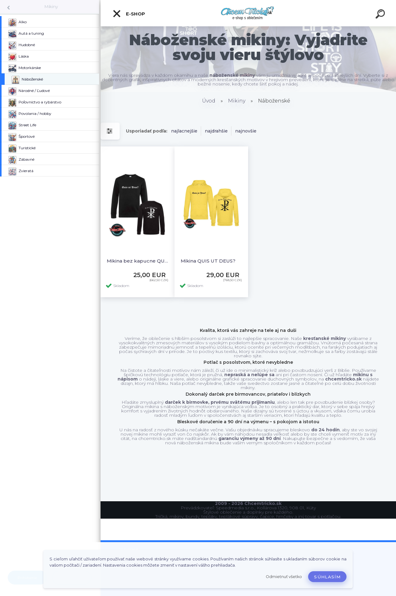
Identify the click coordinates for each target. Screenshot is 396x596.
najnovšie (245, 131)
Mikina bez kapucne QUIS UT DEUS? (137, 261)
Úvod (208, 101)
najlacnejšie (184, 131)
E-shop (128, 13)
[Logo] (248, 13)
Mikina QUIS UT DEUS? (208, 261)
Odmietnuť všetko (284, 576)
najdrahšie (216, 131)
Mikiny (51, 6)
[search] (381, 15)
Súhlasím (327, 576)
